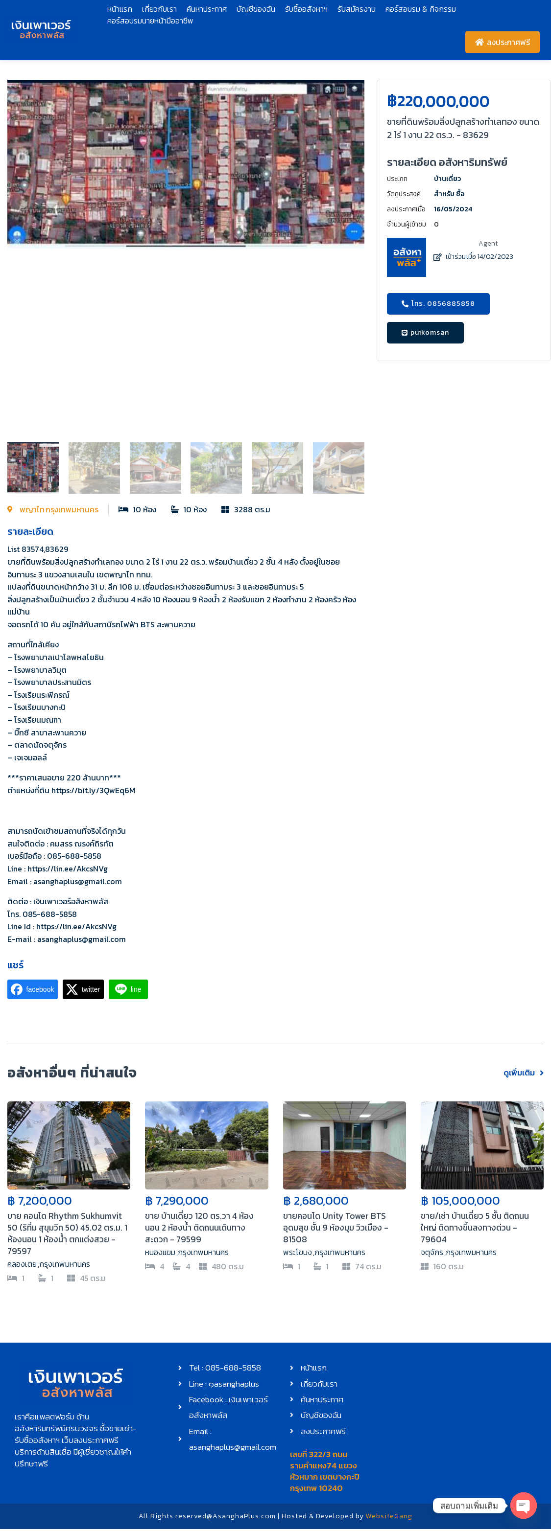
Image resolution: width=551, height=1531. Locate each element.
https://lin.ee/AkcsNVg (67, 868)
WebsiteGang (389, 1518)
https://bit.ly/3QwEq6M (93, 790)
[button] (19, 258)
